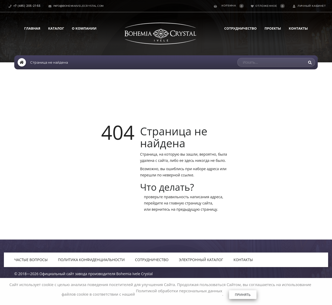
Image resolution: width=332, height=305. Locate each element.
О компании (84, 28)
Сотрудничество (240, 28)
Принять (243, 294)
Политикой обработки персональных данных (179, 290)
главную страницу (185, 203)
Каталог (56, 28)
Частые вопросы (31, 259)
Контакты (298, 28)
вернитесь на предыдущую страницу (184, 209)
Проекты (273, 28)
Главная (32, 28)
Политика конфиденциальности (91, 259)
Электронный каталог (201, 259)
